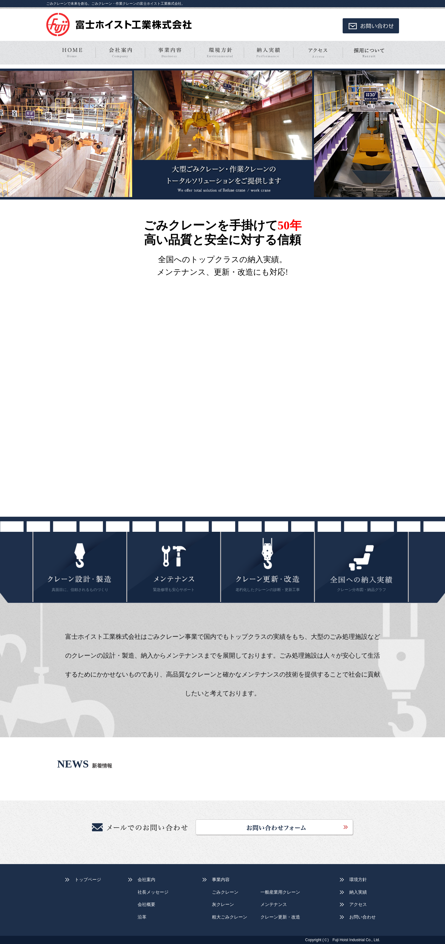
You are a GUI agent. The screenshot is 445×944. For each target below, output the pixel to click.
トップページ (88, 879)
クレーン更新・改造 (280, 916)
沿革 (142, 916)
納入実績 (358, 892)
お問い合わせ (362, 916)
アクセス (358, 904)
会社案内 (146, 879)
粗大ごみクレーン (229, 916)
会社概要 (146, 904)
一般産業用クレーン (280, 892)
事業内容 (221, 879)
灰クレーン (223, 904)
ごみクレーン (225, 892)
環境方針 (358, 879)
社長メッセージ (153, 892)
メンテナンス (273, 904)
